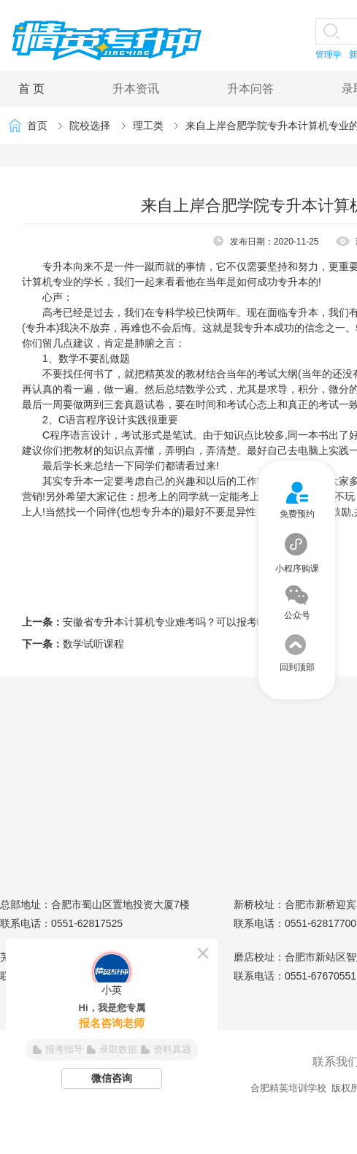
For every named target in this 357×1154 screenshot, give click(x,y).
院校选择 (89, 125)
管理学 (328, 55)
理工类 (148, 125)
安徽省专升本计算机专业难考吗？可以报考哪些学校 (180, 622)
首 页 (31, 88)
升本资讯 (135, 88)
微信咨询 (111, 1078)
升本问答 (250, 88)
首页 (37, 125)
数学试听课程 (93, 644)
